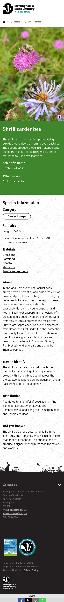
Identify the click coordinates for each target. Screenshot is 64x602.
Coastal (7, 263)
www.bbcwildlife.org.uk (14, 510)
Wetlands (9, 267)
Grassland (9, 255)
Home (4, 22)
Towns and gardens (15, 271)
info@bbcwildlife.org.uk (15, 513)
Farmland (9, 259)
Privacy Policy (31, 570)
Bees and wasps (19, 22)
